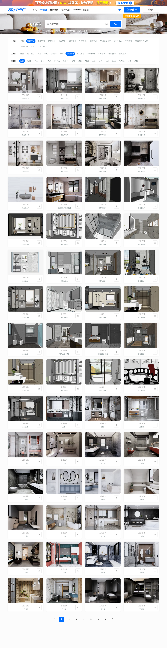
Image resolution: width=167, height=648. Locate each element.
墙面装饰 (112, 54)
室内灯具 (83, 41)
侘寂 (129, 61)
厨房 (61, 54)
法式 (100, 61)
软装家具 (72, 41)
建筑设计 (51, 41)
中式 (36, 61)
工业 (94, 61)
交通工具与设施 (141, 41)
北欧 (87, 61)
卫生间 (64, 426)
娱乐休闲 (91, 54)
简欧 (80, 61)
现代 (29, 61)
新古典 (65, 61)
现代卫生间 (25, 98)
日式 (107, 61)
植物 (32, 46)
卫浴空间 (70, 54)
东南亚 (121, 61)
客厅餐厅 (30, 54)
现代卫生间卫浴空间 (64, 208)
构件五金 (128, 41)
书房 (46, 54)
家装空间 (30, 41)
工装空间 (41, 41)
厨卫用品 (118, 41)
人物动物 (24, 46)
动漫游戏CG (42, 46)
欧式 (42, 61)
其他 (136, 61)
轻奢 (73, 61)
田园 (114, 61)
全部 (22, 41)
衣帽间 (54, 54)
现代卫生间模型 (64, 354)
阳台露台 (101, 54)
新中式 (57, 61)
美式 (49, 61)
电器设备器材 (105, 41)
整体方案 (122, 54)
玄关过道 (80, 54)
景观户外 (62, 41)
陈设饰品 (93, 41)
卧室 (39, 54)
